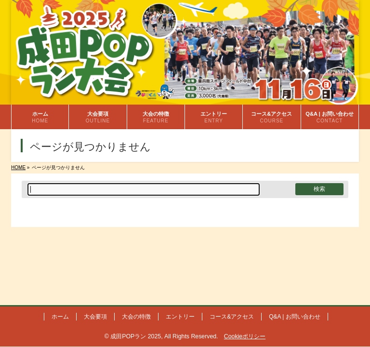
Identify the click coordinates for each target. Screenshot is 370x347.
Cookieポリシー (244, 336)
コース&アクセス (232, 316)
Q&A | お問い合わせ (294, 316)
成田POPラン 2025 (135, 336)
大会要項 (95, 316)
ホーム (60, 316)
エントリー (180, 316)
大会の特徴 (136, 316)
